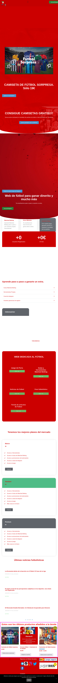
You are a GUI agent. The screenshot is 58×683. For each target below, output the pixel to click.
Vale (29, 680)
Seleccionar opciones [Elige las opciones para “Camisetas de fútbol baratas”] (46, 654)
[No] (56, 678)
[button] (27, 2)
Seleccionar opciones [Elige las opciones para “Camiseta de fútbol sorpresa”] (8, 653)
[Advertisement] (29, 17)
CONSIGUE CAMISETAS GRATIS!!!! (29, 113)
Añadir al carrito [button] (25, 654)
